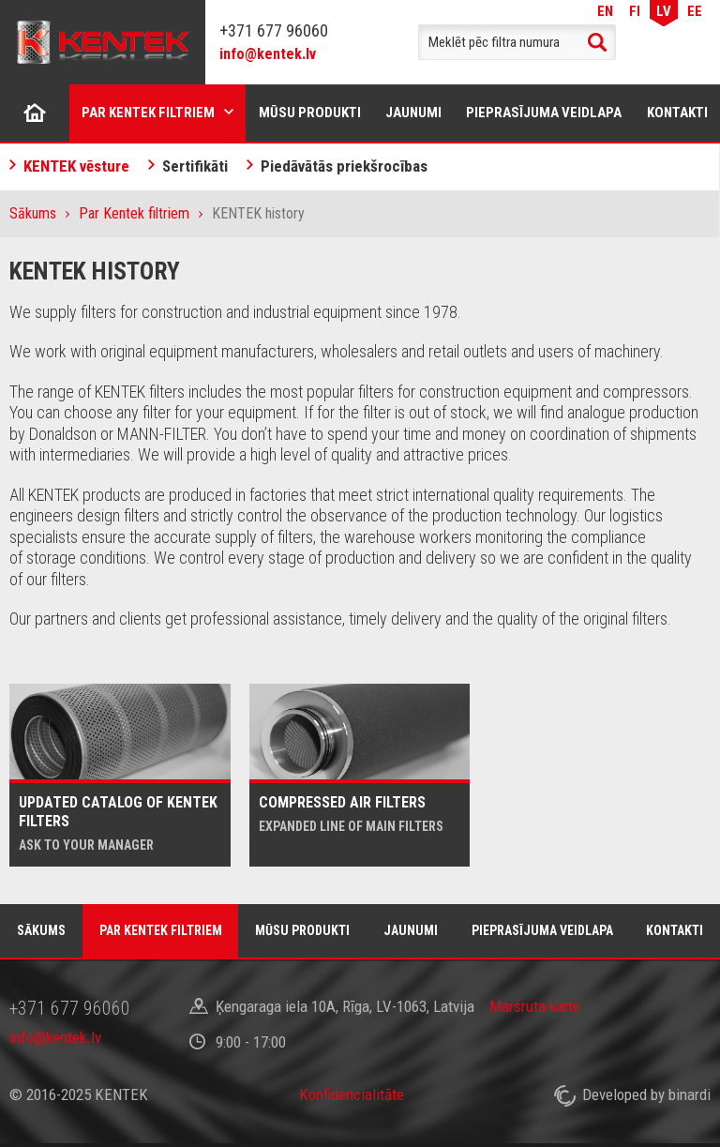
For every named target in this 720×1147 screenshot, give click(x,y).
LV (663, 11)
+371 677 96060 (273, 30)
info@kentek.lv (267, 54)
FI (634, 11)
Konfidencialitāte (351, 1094)
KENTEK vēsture (76, 166)
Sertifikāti (195, 166)
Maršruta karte (534, 1006)
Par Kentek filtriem (148, 112)
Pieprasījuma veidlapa (544, 112)
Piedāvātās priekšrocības (344, 166)
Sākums (34, 112)
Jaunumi (413, 112)
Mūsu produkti (310, 112)
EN (605, 11)
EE (694, 11)
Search (597, 42)
